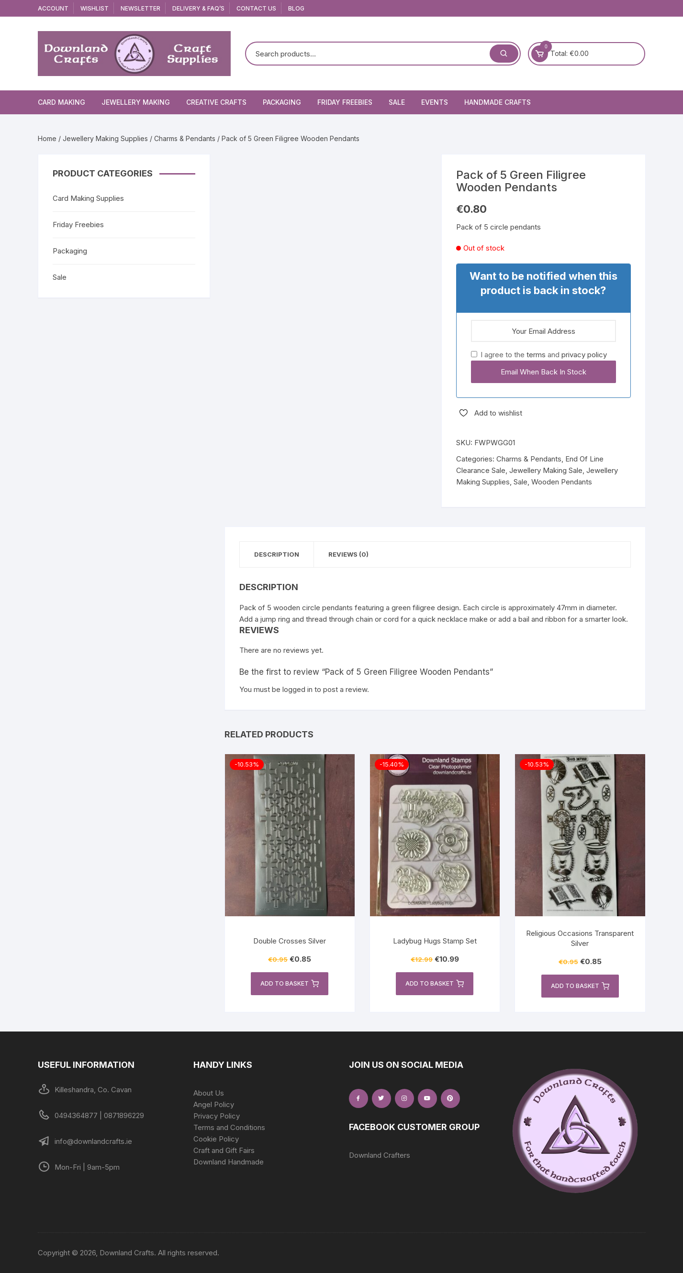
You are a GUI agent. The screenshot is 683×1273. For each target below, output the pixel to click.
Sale (397, 102)
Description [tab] (276, 554)
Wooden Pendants (561, 481)
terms (536, 354)
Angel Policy (213, 1104)
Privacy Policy (216, 1115)
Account (53, 8)
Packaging (282, 102)
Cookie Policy (216, 1138)
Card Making (61, 102)
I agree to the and (539, 354)
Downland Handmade (228, 1161)
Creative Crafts (216, 102)
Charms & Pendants (184, 138)
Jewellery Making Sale (545, 470)
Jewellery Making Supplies (105, 138)
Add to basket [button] (289, 984)
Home (47, 138)
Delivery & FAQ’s (198, 8)
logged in (297, 689)
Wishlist (94, 8)
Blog (296, 8)
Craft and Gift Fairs (224, 1150)
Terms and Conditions (229, 1127)
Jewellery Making (135, 102)
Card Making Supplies (88, 198)
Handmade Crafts (497, 102)
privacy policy (584, 354)
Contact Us (256, 8)
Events (434, 102)
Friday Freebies (344, 102)
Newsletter (140, 8)
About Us (208, 1092)
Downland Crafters (379, 1155)
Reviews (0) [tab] (348, 554)
